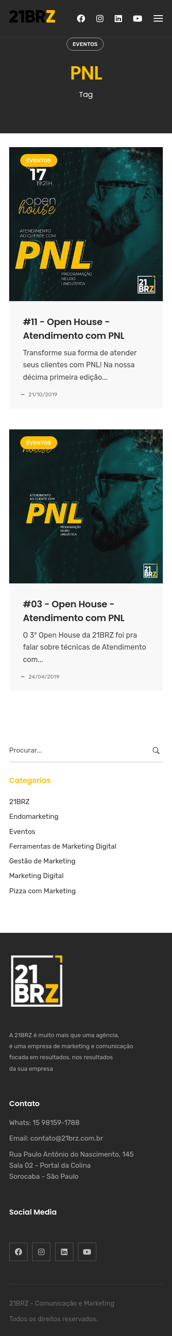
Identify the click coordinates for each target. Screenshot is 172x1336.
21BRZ (19, 802)
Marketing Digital (36, 876)
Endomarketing (34, 816)
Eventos (85, 44)
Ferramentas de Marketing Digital (63, 846)
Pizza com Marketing (42, 891)
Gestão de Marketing (42, 861)
